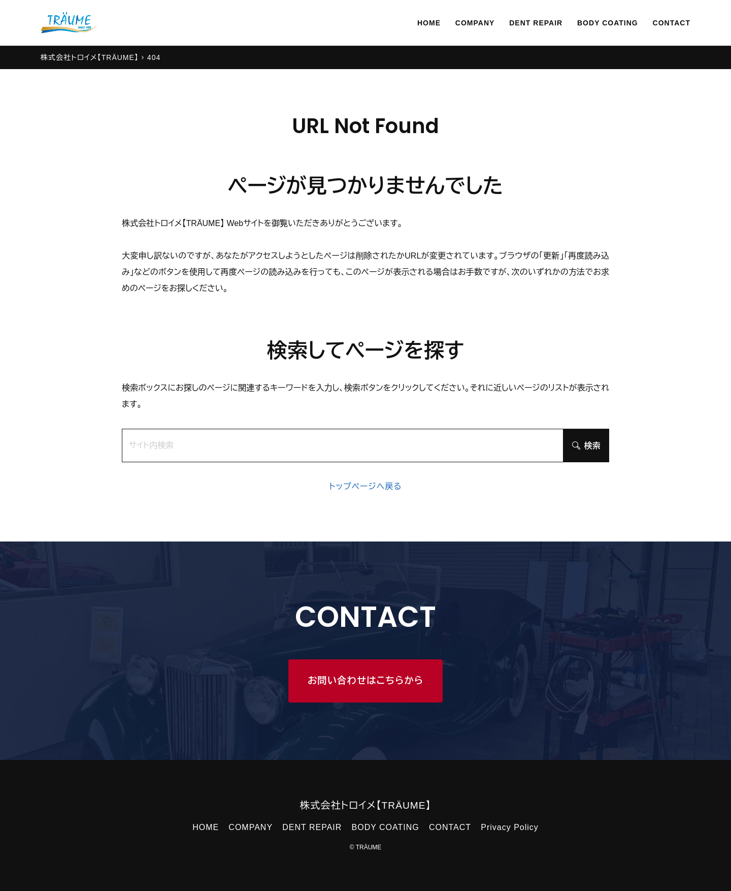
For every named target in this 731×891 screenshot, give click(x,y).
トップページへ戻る (365, 486)
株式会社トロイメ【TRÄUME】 (365, 805)
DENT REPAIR (520, 22)
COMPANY (453, 22)
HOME (403, 22)
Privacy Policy (510, 827)
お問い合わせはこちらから (365, 680)
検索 (586, 445)
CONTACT (669, 22)
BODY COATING (598, 22)
